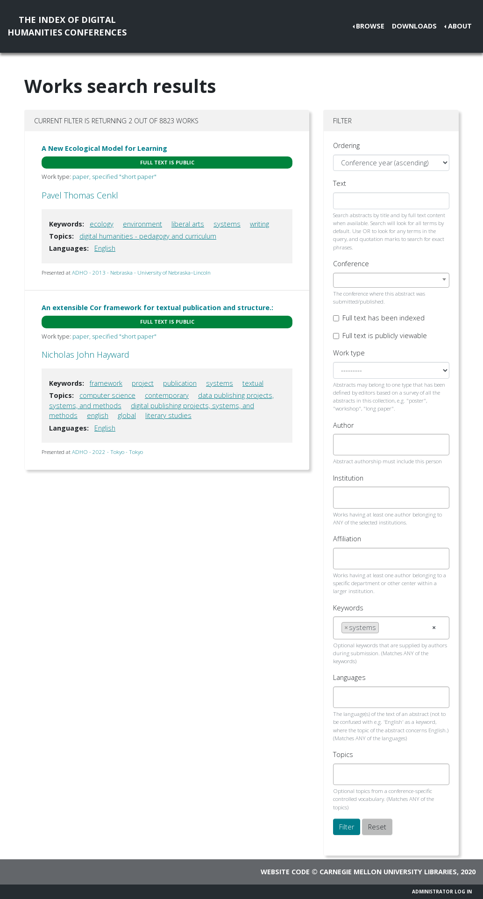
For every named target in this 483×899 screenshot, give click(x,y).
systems (227, 223)
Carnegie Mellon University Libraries (388, 871)
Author (343, 425)
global (127, 415)
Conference (351, 263)
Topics (343, 754)
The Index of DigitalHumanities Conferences (67, 26)
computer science (107, 395)
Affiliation (347, 538)
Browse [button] (370, 25)
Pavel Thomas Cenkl (80, 195)
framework (106, 383)
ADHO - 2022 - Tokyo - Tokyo (107, 451)
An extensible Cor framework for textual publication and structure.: (157, 307)
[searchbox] (344, 444)
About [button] (460, 25)
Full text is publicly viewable (384, 335)
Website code (285, 871)
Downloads (414, 25)
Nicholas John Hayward (85, 354)
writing (259, 223)
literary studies (168, 415)
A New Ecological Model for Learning (104, 148)
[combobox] (391, 280)
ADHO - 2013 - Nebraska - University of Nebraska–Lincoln (141, 272)
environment (142, 223)
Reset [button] (377, 826)
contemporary (167, 395)
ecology (102, 223)
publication (180, 383)
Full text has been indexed (383, 317)
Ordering (346, 145)
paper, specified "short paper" (114, 176)
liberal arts (187, 223)
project (143, 383)
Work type (349, 352)
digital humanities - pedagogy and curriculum (147, 236)
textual (252, 383)
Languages (349, 677)
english (97, 415)
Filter (346, 826)
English (104, 248)
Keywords (348, 607)
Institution (348, 478)
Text (339, 183)
